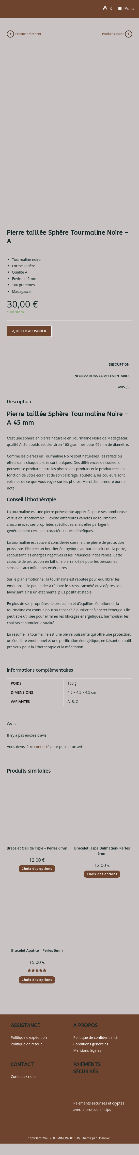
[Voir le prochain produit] (128, 34)
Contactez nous (23, 1076)
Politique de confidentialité (95, 1037)
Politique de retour (26, 1044)
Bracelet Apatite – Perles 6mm (37, 950)
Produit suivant (113, 34)
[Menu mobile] (124, 9)
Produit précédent (28, 34)
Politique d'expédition (29, 1037)
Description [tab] (119, 364)
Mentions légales (87, 1050)
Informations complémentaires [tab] (102, 376)
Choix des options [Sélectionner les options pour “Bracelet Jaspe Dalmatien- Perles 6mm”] (102, 874)
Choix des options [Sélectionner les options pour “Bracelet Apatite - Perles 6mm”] (37, 980)
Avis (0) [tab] (123, 387)
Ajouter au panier (29, 331)
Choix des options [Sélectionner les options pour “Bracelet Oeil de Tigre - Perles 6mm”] (37, 869)
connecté (42, 746)
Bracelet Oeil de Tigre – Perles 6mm (37, 848)
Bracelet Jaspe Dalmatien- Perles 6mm (102, 851)
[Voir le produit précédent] (10, 34)
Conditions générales (90, 1044)
